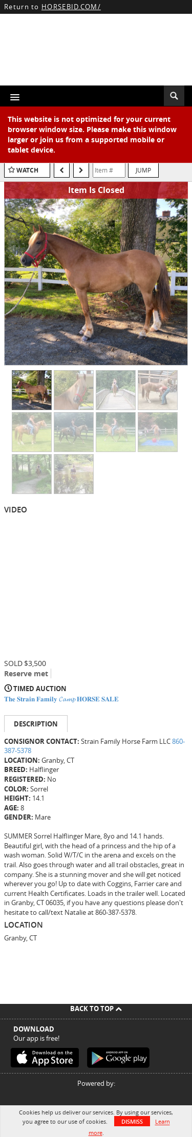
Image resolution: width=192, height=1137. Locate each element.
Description (36, 723)
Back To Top (96, 1008)
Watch (27, 170)
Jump (143, 170)
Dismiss (132, 1121)
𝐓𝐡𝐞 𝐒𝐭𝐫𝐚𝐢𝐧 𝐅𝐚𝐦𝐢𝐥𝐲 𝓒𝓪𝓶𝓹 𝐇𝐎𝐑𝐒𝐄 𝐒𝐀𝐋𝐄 (61, 698)
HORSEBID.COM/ (71, 6)
